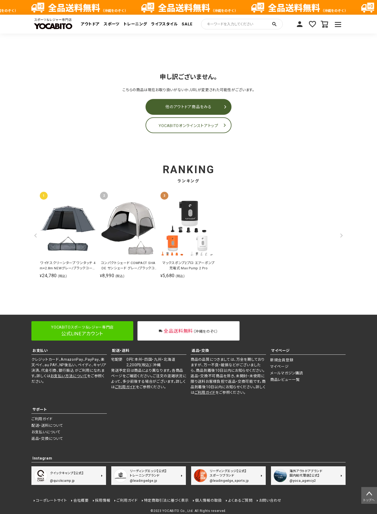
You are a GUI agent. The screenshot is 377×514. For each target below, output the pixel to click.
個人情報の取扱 (208, 500)
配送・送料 (121, 350)
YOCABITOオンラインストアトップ (188, 125)
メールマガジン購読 (286, 373)
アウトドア (90, 24)
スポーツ (111, 24)
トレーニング (135, 24)
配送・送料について (47, 425)
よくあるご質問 (240, 500)
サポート (39, 409)
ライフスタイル (164, 24)
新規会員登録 (281, 360)
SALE (187, 24)
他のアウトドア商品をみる (188, 107)
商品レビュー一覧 (285, 380)
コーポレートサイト (51, 500)
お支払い (40, 350)
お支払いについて (46, 432)
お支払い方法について (68, 376)
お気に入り (312, 24)
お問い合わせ (270, 500)
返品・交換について (47, 438)
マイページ (299, 24)
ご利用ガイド (125, 387)
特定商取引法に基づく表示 (166, 500)
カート (324, 24)
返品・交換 (200, 350)
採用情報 (102, 500)
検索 (274, 24)
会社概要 (80, 500)
